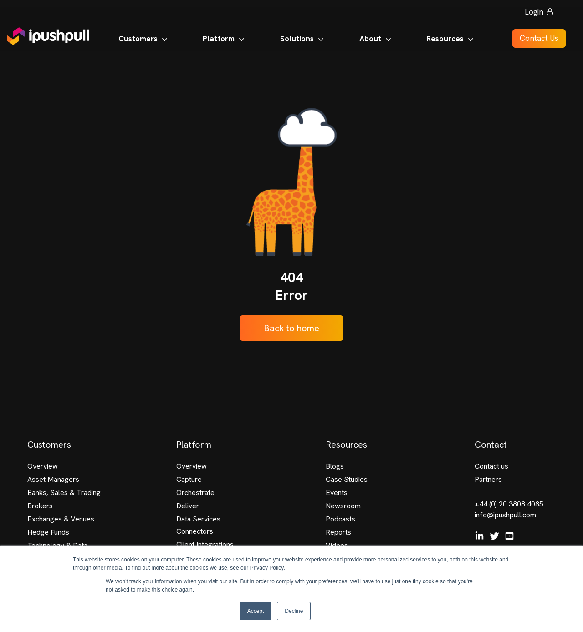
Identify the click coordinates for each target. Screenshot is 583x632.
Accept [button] (255, 611)
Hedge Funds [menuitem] (48, 532)
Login (534, 13)
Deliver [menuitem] (187, 506)
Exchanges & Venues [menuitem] (60, 519)
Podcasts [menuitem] (340, 519)
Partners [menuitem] (488, 479)
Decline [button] (294, 611)
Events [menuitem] (337, 492)
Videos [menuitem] (337, 545)
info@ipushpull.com (505, 515)
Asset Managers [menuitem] (53, 479)
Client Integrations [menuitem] (205, 544)
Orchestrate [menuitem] (195, 492)
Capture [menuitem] (189, 479)
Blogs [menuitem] (335, 466)
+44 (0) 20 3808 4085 (509, 504)
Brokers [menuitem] (40, 506)
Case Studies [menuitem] (347, 479)
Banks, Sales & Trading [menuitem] (64, 492)
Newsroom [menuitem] (343, 506)
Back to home (291, 328)
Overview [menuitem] (42, 466)
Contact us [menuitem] (491, 466)
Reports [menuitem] (338, 532)
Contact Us (534, 40)
